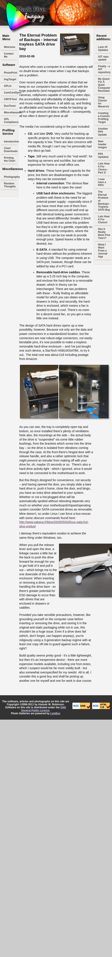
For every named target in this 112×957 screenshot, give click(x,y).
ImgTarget (10, 79)
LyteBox (55, 713)
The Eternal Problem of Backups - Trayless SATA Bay (104, 200)
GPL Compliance (10, 121)
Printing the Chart (9, 159)
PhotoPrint (10, 72)
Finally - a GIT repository (104, 69)
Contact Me (9, 55)
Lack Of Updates (103, 49)
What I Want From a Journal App (102, 250)
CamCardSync (10, 92)
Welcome (9, 47)
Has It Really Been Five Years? (104, 234)
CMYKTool (10, 99)
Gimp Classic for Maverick (103, 102)
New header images (102, 144)
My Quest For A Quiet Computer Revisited (104, 84)
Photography (10, 176)
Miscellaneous (10, 112)
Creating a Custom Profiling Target (104, 118)
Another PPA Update (103, 131)
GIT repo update (103, 58)
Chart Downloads (10, 150)
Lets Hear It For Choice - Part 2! (104, 168)
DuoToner (10, 105)
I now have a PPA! (102, 182)
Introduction (10, 141)
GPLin (7, 85)
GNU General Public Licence (43, 709)
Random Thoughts (10, 185)
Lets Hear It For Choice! (104, 219)
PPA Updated (103, 155)
